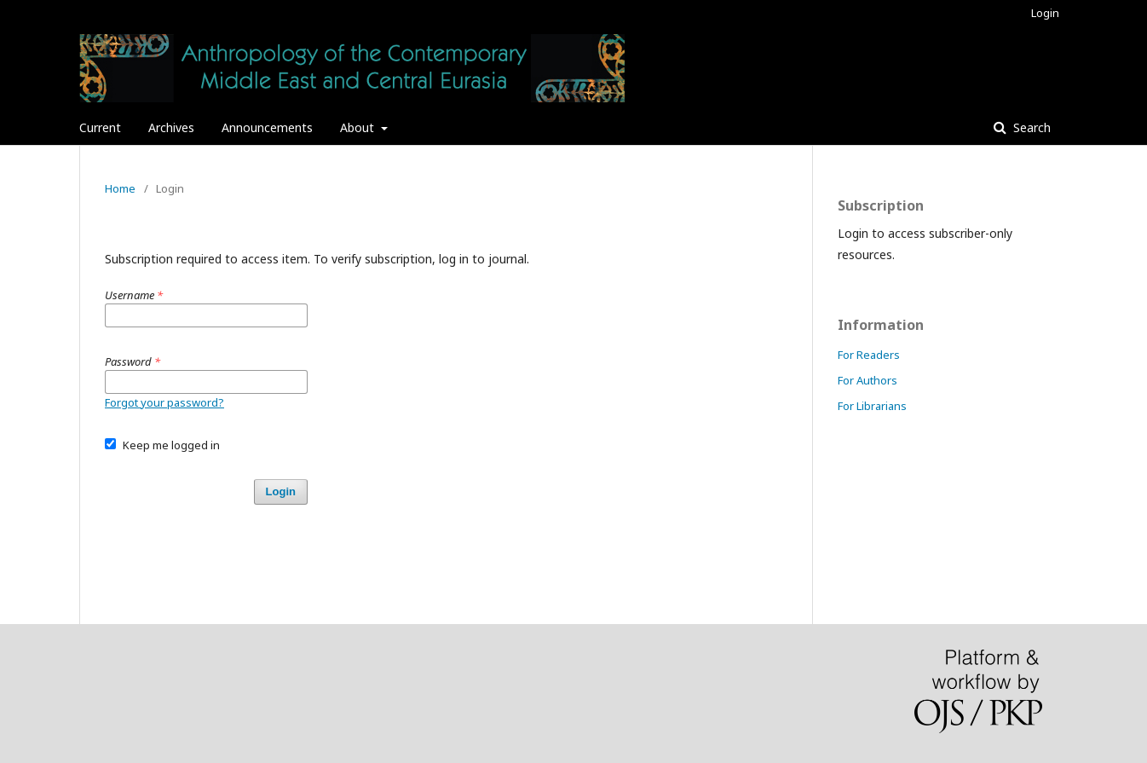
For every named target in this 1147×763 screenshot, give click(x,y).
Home (120, 188)
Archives (171, 127)
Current (100, 127)
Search (1030, 127)
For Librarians (872, 405)
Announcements (267, 127)
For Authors (867, 380)
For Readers (869, 354)
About (359, 127)
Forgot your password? (164, 402)
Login (1045, 12)
